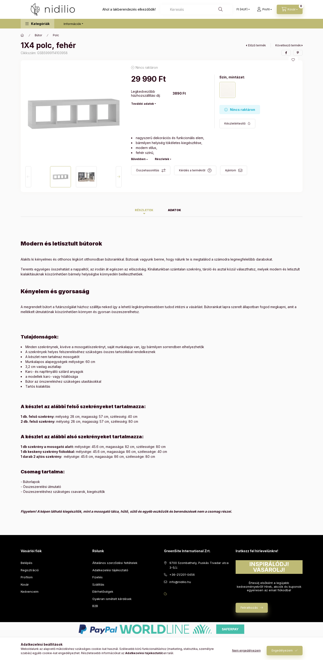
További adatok (142, 103)
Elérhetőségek (102, 591)
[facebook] (286, 53)
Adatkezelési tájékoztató (110, 570)
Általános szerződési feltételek (114, 563)
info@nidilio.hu (180, 582)
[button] (37, 23)
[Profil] (264, 9)
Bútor (38, 35)
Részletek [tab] (144, 210)
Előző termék (257, 45)
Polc (56, 35)
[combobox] (196, 9)
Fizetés (97, 577)
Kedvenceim (30, 591)
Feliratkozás (249, 607)
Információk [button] (72, 24)
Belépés (26, 563)
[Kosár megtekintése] (290, 9)
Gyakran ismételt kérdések (112, 599)
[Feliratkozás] (237, 123)
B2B (95, 606)
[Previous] (28, 176)
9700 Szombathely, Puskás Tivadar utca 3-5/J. (199, 565)
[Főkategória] (22, 35)
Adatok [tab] (174, 210)
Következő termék (288, 45)
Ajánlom (230, 170)
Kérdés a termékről (192, 170)
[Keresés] (220, 9)
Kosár (25, 584)
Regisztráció (30, 570)
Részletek (162, 159)
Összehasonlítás (147, 170)
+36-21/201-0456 (182, 574)
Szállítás (98, 584)
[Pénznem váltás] (242, 9)
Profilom (27, 577)
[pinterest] (298, 53)
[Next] (119, 176)
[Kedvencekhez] (293, 60)
